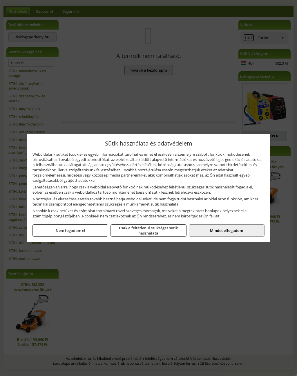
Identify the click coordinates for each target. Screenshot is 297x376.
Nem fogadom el (70, 230)
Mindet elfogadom (226, 230)
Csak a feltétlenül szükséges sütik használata (148, 230)
